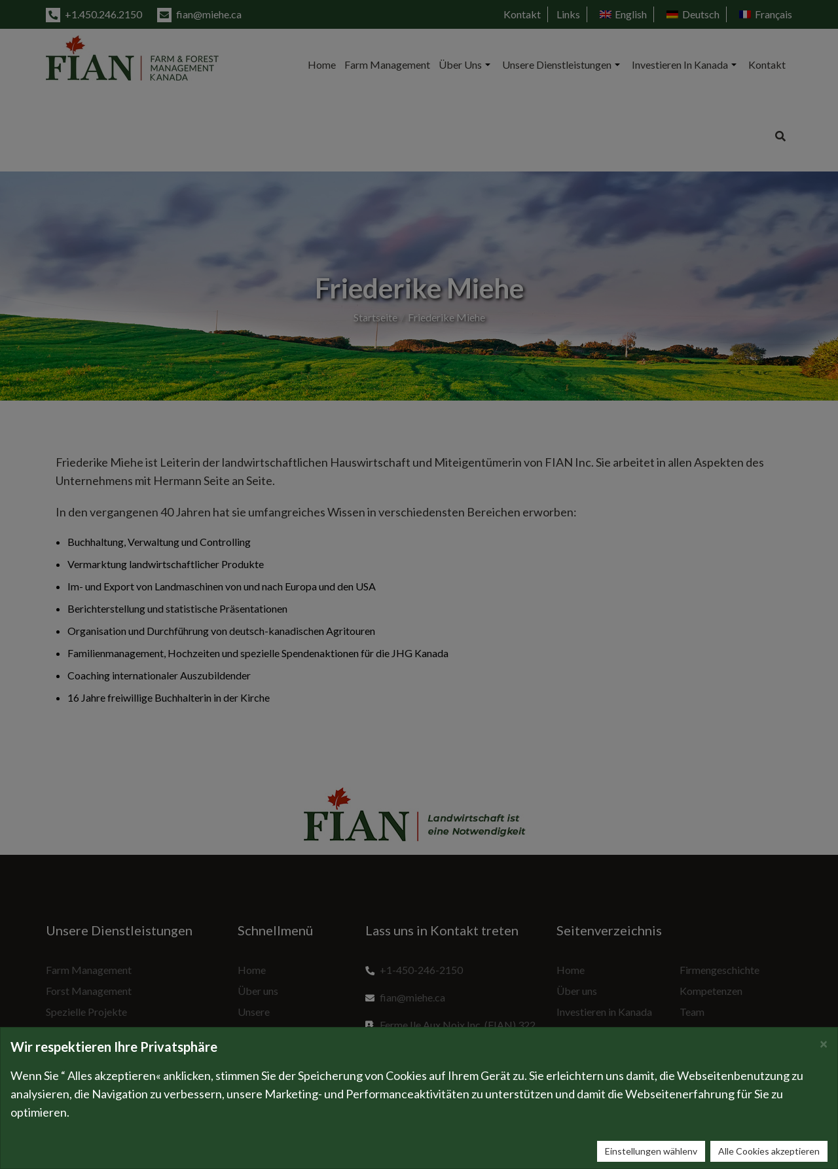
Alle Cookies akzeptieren (769, 1151)
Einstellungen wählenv (651, 1151)
